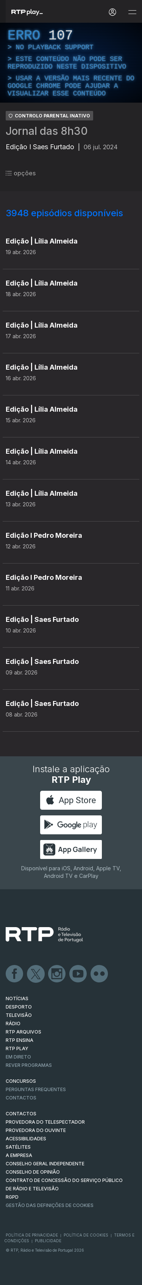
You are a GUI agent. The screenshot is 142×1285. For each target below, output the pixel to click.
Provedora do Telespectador (45, 1122)
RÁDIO (13, 1023)
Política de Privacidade (32, 1235)
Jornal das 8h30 (47, 131)
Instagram (57, 974)
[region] (71, 63)
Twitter (36, 974)
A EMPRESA (19, 1155)
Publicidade (48, 1240)
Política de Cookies (86, 1235)
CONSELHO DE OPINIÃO (33, 1172)
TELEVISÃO (19, 1015)
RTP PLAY (17, 1048)
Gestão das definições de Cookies (50, 1205)
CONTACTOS (21, 1113)
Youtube (78, 974)
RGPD (12, 1197)
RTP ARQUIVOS (23, 1032)
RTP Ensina (19, 1040)
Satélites (18, 1147)
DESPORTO (19, 1007)
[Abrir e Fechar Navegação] (132, 12)
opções (21, 173)
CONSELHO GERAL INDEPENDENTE (45, 1163)
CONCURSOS (21, 1081)
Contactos (21, 1098)
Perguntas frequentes (36, 1089)
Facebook (15, 974)
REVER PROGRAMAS (29, 1065)
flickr (100, 974)
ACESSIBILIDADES (26, 1138)
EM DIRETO (18, 1057)
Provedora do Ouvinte (36, 1130)
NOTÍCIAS (17, 998)
